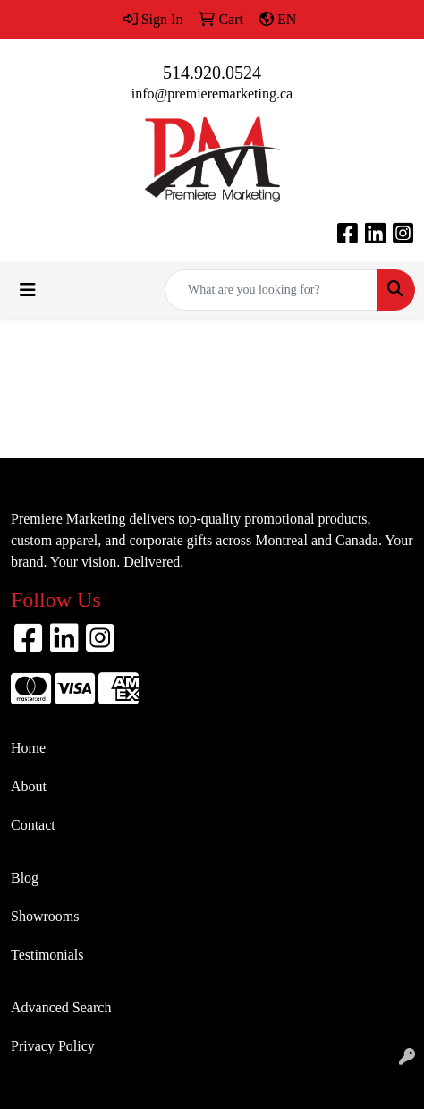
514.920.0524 (212, 72)
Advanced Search (61, 1007)
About (29, 786)
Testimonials (47, 954)
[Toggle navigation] (28, 290)
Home (28, 747)
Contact (33, 824)
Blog (24, 877)
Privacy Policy (53, 1046)
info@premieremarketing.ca (212, 93)
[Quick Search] (271, 290)
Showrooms (45, 916)
